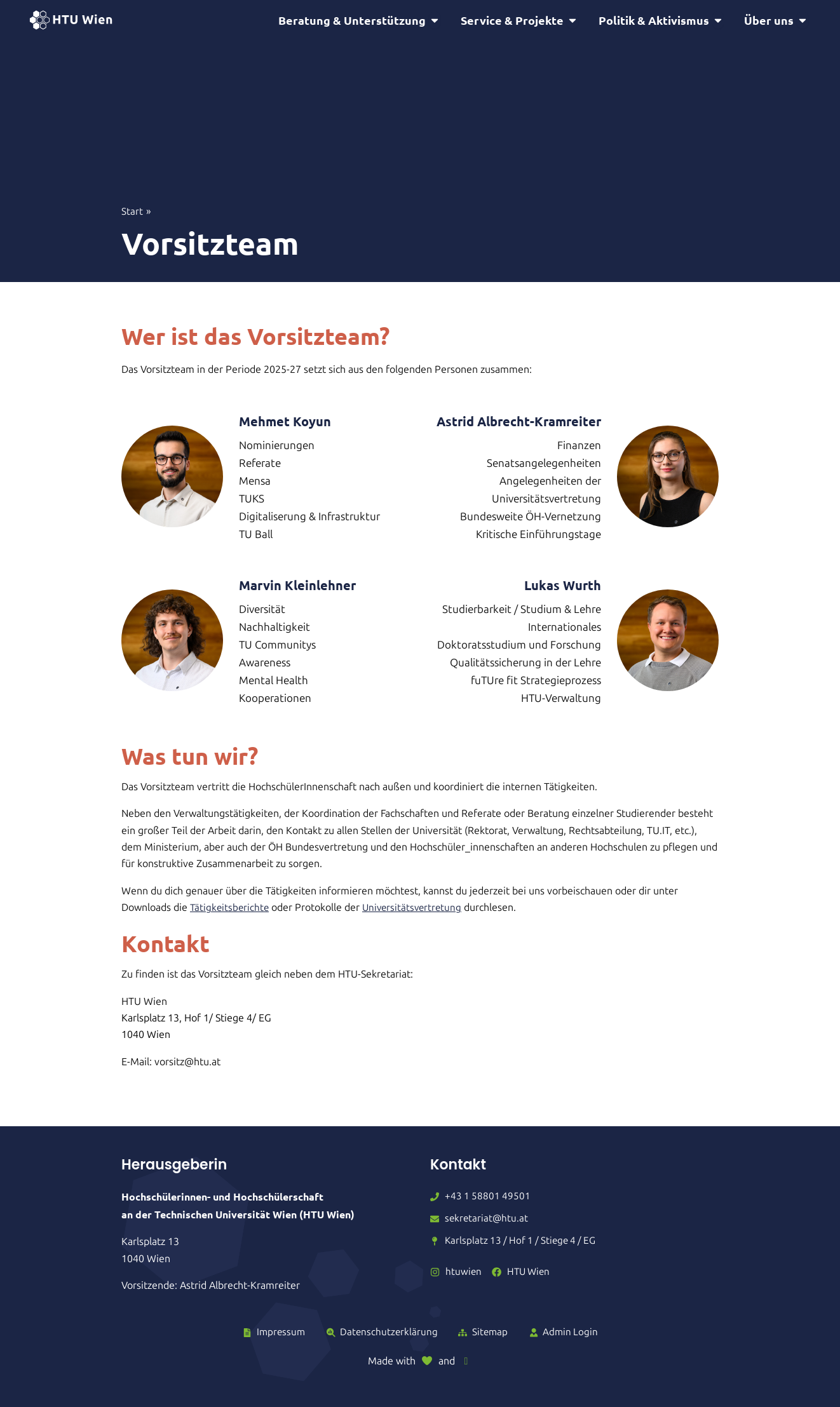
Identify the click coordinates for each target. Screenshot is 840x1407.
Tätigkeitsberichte (230, 909)
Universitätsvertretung (416, 909)
